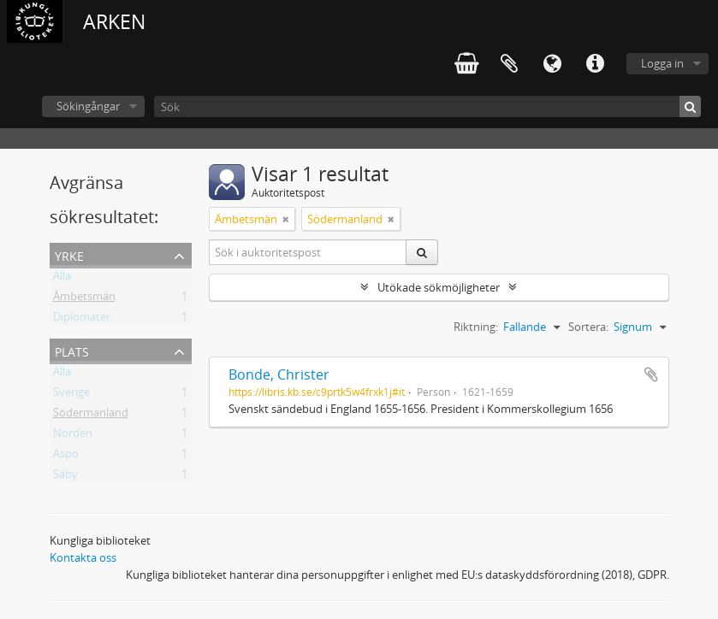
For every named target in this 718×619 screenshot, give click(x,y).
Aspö (66, 456)
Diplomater (81, 319)
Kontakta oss (83, 557)
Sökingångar (88, 106)
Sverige (71, 395)
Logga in (662, 63)
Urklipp (509, 64)
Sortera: (588, 326)
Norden (72, 436)
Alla (62, 278)
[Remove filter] (285, 218)
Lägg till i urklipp (651, 374)
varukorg (466, 64)
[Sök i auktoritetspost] (308, 252)
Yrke (69, 254)
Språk (552, 64)
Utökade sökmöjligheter (438, 287)
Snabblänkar (594, 64)
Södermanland (90, 415)
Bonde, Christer (278, 374)
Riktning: (476, 326)
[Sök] (427, 106)
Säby (65, 477)
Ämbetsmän (84, 299)
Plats (72, 350)
